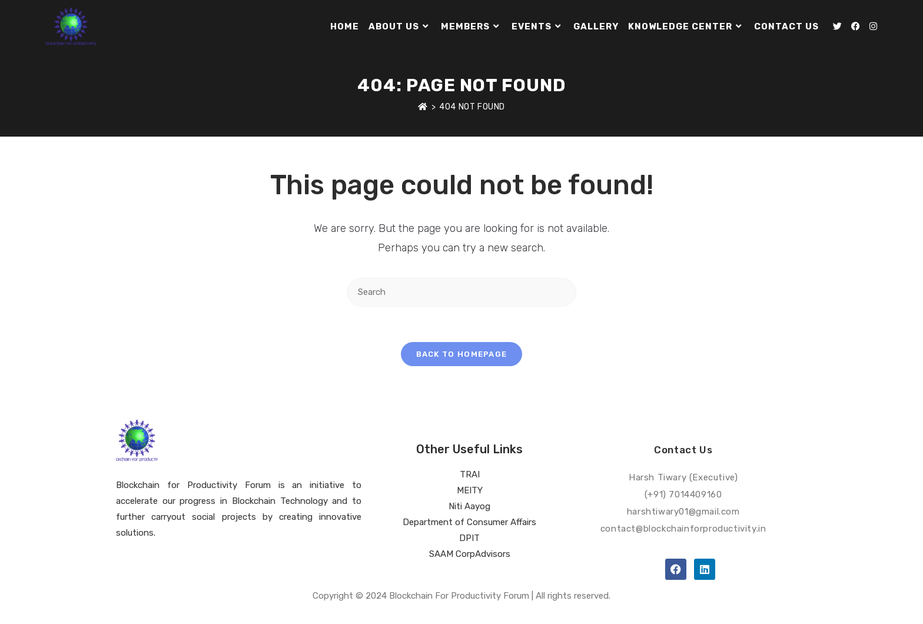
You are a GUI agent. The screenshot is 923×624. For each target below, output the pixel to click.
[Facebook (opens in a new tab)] (855, 26)
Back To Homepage (461, 354)
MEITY (470, 490)
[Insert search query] (461, 292)
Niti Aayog (469, 506)
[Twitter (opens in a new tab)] (837, 26)
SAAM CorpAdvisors (469, 554)
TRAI (470, 474)
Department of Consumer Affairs (469, 522)
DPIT (469, 538)
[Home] (423, 107)
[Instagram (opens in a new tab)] (873, 26)
